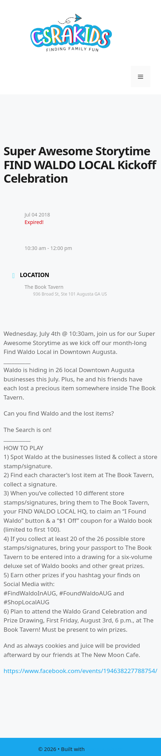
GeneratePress (104, 748)
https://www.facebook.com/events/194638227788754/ (80, 671)
